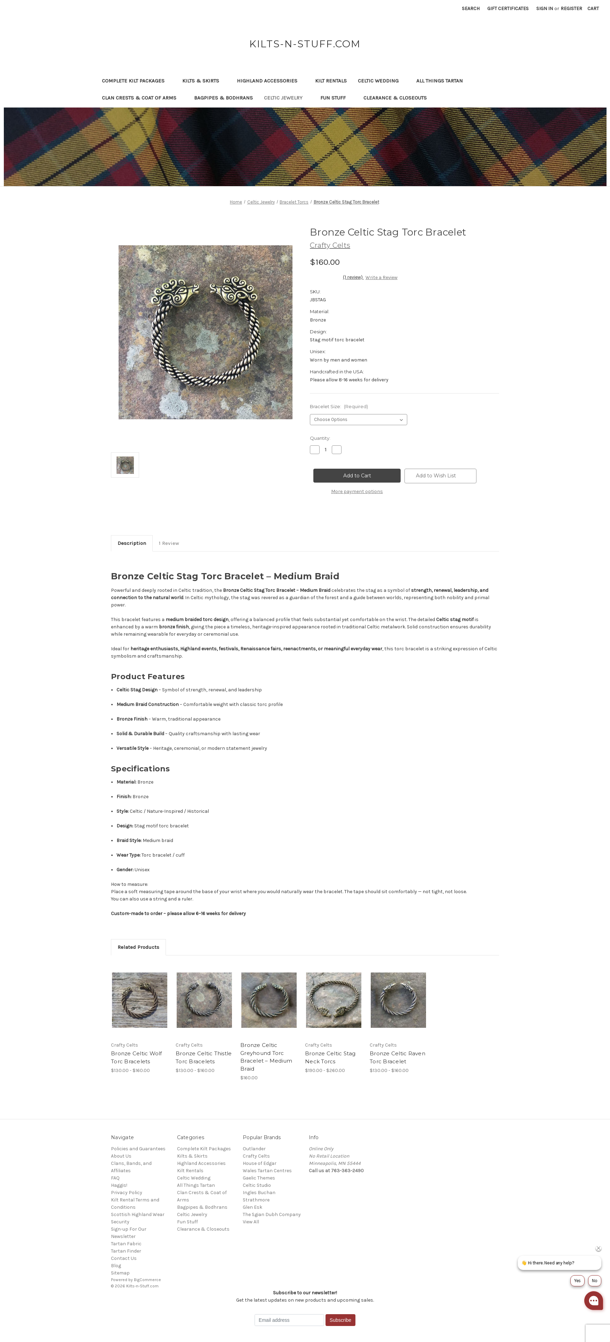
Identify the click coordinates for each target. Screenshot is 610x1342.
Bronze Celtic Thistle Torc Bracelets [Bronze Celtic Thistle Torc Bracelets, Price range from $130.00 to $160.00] (204, 1057)
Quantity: (320, 438)
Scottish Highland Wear (137, 1214)
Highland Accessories (270, 81)
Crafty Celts (256, 1156)
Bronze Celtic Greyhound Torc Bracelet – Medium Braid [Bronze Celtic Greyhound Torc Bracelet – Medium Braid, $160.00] (266, 1057)
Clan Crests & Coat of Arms (142, 98)
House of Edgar (259, 1163)
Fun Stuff (336, 98)
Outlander (254, 1149)
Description (132, 543)
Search (471, 8)
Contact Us (124, 1258)
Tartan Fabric (126, 1244)
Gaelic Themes (259, 1178)
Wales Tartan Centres (267, 1171)
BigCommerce (147, 1279)
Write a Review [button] (382, 277)
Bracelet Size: (339, 406)
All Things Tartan (442, 81)
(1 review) (353, 277)
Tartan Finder (126, 1251)
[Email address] (289, 1320)
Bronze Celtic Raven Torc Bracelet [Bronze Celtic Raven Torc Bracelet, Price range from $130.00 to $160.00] (397, 1057)
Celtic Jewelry (286, 98)
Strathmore (256, 1200)
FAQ (115, 1178)
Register (571, 8)
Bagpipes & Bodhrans (223, 98)
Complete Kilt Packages (136, 81)
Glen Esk (252, 1207)
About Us (121, 1156)
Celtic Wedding (381, 81)
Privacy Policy (126, 1193)
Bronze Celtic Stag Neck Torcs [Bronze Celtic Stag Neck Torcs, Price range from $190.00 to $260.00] (330, 1057)
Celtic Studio (257, 1185)
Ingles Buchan (259, 1193)
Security (120, 1222)
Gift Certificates (508, 8)
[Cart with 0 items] (593, 8)
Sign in (544, 8)
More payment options (357, 491)
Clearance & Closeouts (398, 98)
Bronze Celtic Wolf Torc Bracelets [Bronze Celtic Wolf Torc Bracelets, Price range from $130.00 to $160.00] (136, 1057)
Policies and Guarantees (138, 1149)
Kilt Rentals (331, 81)
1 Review (169, 543)
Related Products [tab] (138, 947)
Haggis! (119, 1185)
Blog (116, 1266)
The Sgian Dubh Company (272, 1214)
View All (251, 1222)
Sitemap (120, 1273)
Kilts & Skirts (204, 81)
